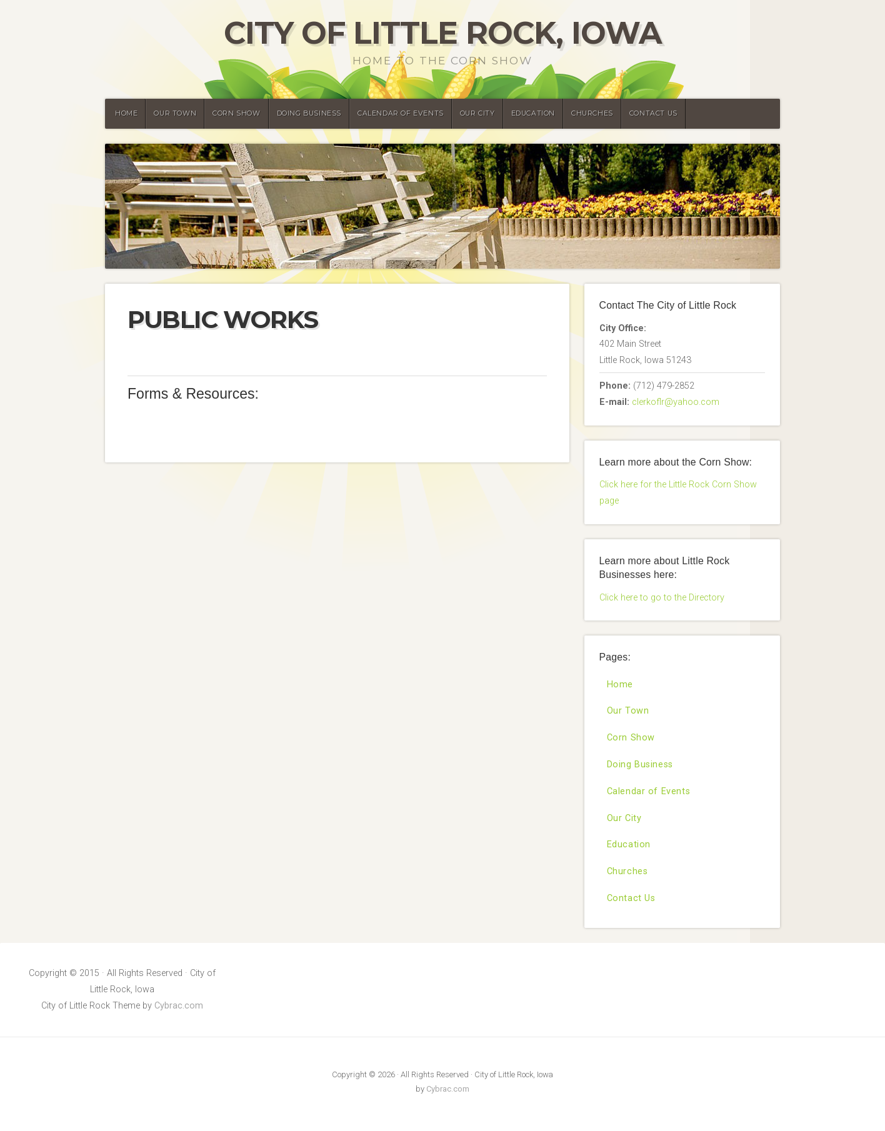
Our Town (175, 113)
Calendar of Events (401, 113)
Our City (477, 113)
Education (533, 113)
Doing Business (309, 113)
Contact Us (653, 113)
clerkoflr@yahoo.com (675, 402)
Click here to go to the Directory (661, 597)
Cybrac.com (178, 1005)
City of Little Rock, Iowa (443, 32)
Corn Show (236, 113)
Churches (592, 113)
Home (126, 113)
